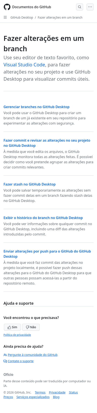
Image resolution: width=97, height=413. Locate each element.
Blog (56, 397)
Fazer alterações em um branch (60, 17)
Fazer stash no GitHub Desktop (29, 184)
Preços (8, 397)
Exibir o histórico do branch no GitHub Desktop (43, 217)
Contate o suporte (18, 361)
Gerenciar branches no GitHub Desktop (36, 106)
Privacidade (57, 392)
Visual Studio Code (24, 64)
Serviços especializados (32, 397)
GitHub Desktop (21, 17)
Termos (40, 392)
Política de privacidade (17, 335)
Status (73, 392)
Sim (12, 327)
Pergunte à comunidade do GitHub (30, 355)
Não (31, 327)
